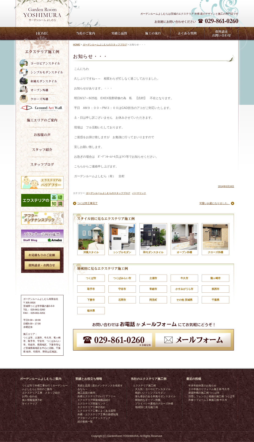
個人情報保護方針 (32, 400)
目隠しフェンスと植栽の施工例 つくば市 (211, 396)
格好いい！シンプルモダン (150, 392)
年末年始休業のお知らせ (202, 385)
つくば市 (91, 278)
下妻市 (91, 299)
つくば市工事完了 (87, 203)
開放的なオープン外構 (147, 400)
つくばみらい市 (122, 278)
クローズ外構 (215, 239)
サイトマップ (29, 403)
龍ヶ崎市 (215, 278)
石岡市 (122, 299)
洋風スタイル (91, 239)
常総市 (153, 289)
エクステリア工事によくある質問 (96, 410)
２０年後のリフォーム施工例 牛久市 (209, 389)
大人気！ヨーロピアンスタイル (153, 389)
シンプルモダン (122, 239)
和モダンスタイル (153, 239)
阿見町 (153, 299)
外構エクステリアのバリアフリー (96, 396)
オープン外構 (184, 239)
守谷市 (122, 289)
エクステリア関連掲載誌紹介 (93, 400)
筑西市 (215, 289)
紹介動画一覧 (85, 421)
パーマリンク (139, 193)
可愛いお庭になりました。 (214, 203)
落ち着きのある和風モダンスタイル (155, 396)
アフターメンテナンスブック (93, 418)
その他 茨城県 (184, 299)
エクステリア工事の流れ (91, 407)
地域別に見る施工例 (146, 407)
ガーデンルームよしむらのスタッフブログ (105, 44)
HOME (76, 44)
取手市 (91, 289)
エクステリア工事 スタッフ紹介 (41, 392)
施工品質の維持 (86, 392)
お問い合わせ (29, 396)
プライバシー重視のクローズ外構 (154, 403)
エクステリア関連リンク (91, 403)
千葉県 (215, 299)
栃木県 (91, 310)
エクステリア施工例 (144, 385)
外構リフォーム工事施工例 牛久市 (207, 400)
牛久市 (184, 278)
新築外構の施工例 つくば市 (203, 392)
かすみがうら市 (184, 289)
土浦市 (153, 278)
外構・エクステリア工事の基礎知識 (97, 414)
